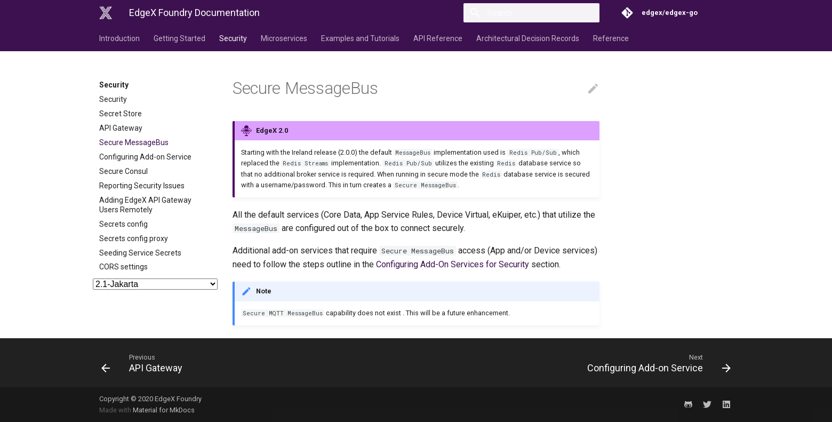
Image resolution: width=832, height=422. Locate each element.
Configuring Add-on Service (145, 157)
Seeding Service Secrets (140, 253)
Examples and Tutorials (360, 38)
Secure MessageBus (134, 142)
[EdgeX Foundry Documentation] (105, 12)
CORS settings (123, 266)
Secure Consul (123, 171)
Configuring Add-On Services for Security (452, 264)
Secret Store (120, 113)
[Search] (537, 12)
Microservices (284, 38)
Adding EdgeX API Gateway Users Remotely (145, 205)
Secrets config (123, 224)
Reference (611, 38)
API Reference (437, 38)
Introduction (119, 38)
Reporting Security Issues (142, 185)
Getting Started (179, 38)
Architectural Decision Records (527, 38)
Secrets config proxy (133, 238)
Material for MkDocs (164, 410)
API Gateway (120, 128)
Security (233, 38)
